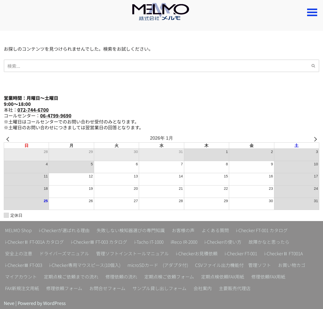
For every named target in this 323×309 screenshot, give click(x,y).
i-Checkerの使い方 (227, 241)
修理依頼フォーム (64, 288)
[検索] (156, 65)
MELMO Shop (18, 230)
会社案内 (203, 288)
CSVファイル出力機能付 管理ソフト (236, 265)
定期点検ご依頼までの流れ (71, 276)
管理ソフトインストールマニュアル (132, 253)
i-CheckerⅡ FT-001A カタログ (35, 241)
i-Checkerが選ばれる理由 (64, 230)
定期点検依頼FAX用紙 (223, 276)
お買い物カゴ (294, 265)
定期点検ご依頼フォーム (169, 276)
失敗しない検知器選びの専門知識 (131, 230)
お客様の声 (183, 230)
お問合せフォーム (108, 288)
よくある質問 (215, 230)
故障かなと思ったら (273, 241)
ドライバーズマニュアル (64, 253)
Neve (9, 303)
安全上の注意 (18, 253)
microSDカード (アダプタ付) (160, 265)
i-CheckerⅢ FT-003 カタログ (100, 241)
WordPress (54, 303)
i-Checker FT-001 (241, 253)
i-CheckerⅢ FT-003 (24, 265)
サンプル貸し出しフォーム (160, 288)
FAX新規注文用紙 (22, 288)
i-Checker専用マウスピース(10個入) (86, 265)
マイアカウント (21, 276)
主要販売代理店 (235, 288)
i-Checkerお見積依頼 (197, 253)
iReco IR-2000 (188, 241)
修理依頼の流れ (121, 276)
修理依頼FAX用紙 (269, 276)
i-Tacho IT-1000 (151, 241)
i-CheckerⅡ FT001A (285, 253)
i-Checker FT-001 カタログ (262, 230)
